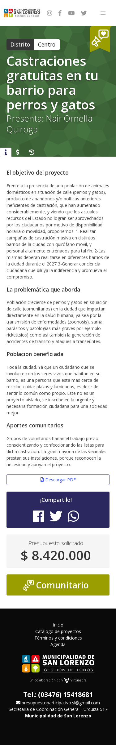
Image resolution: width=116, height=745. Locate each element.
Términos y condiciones (58, 638)
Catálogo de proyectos (58, 631)
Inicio (58, 625)
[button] (103, 13)
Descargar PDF (58, 480)
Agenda (58, 644)
